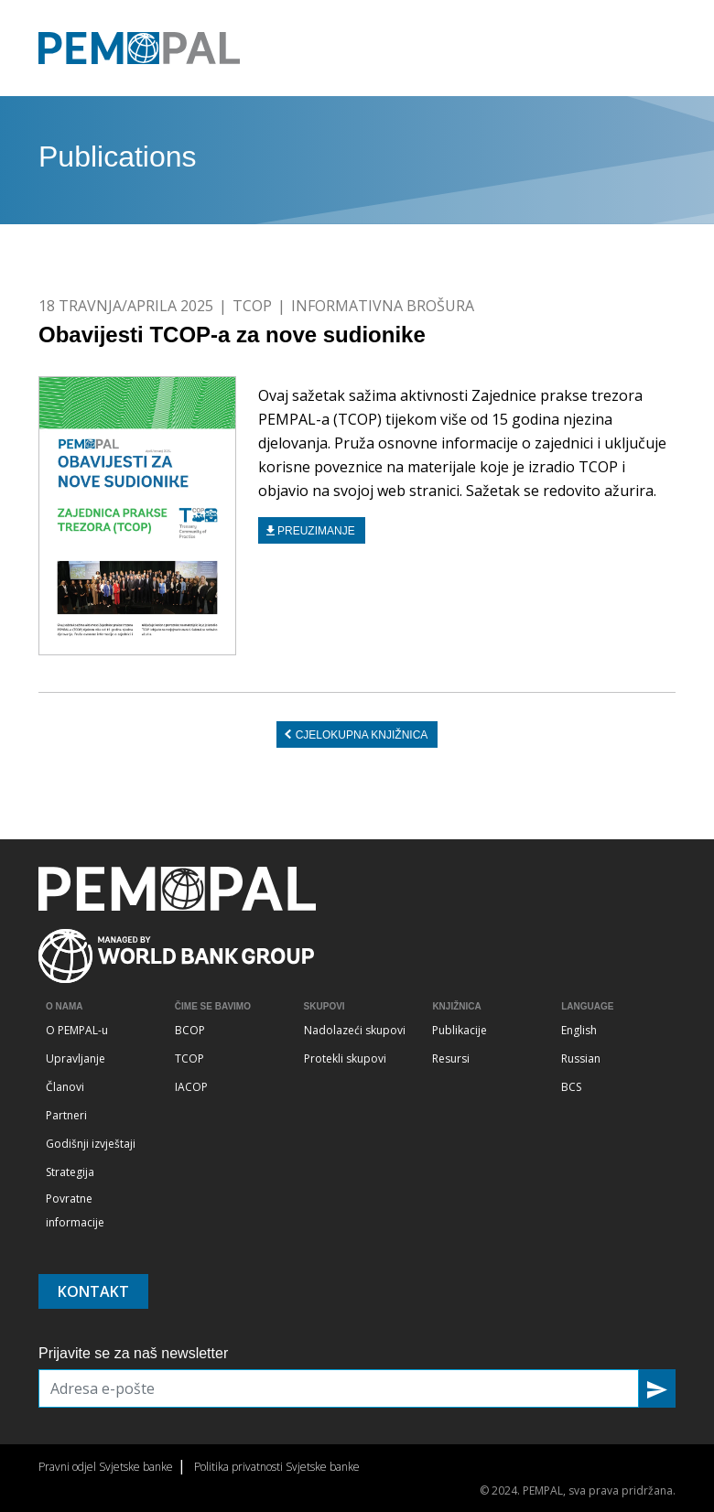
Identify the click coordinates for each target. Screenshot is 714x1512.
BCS (571, 1087)
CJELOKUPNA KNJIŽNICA (362, 735)
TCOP (252, 306)
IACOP (191, 1087)
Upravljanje (75, 1058)
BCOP (190, 1030)
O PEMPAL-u (77, 1030)
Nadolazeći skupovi (355, 1030)
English (579, 1030)
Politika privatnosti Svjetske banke (277, 1466)
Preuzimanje (316, 530)
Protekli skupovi (345, 1058)
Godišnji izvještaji (90, 1143)
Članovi (65, 1087)
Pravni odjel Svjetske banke (105, 1466)
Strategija (70, 1172)
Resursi (451, 1058)
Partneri (66, 1115)
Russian (580, 1058)
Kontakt (93, 1291)
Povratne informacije (75, 1210)
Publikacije (459, 1030)
